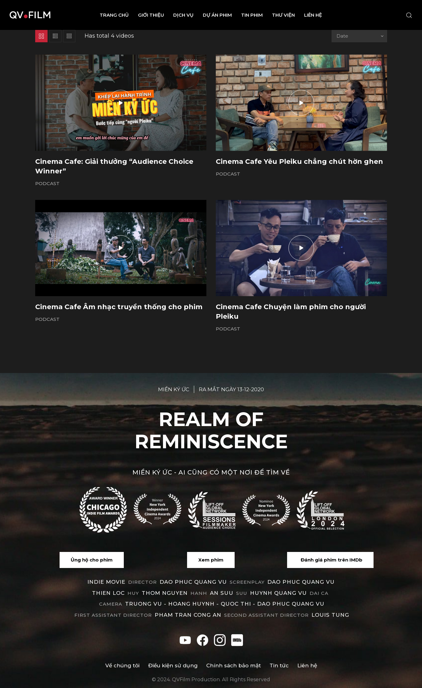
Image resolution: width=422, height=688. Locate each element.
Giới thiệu (151, 15)
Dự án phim (217, 15)
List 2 (69, 36)
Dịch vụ (183, 15)
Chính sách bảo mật (233, 665)
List (55, 36)
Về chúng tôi (122, 665)
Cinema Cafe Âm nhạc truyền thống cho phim (119, 307)
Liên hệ (313, 15)
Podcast (47, 183)
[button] (92, 560)
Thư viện (283, 15)
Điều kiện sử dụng (173, 665)
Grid (41, 36)
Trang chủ (114, 15)
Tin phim (252, 15)
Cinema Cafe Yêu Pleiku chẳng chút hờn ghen (299, 161)
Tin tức (279, 665)
